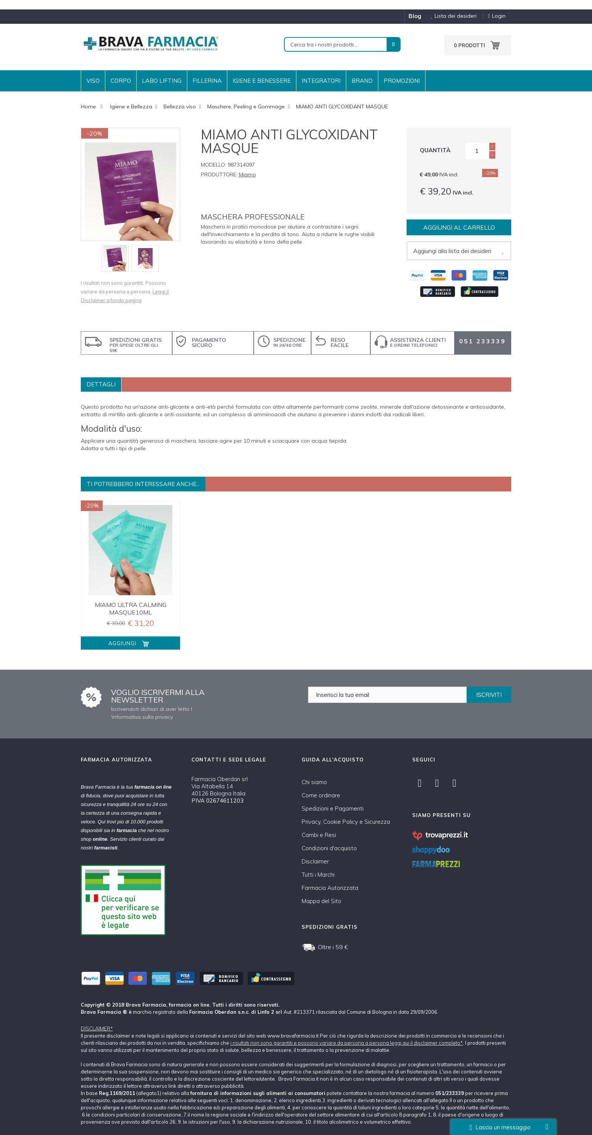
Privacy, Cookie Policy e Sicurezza (346, 821)
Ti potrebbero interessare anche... (143, 484)
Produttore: (219, 174)
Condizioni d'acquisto (329, 848)
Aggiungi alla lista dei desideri (452, 251)
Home (88, 106)
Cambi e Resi (319, 835)
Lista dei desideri (450, 16)
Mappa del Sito (321, 901)
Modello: (213, 164)
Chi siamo (314, 782)
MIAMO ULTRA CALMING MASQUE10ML (130, 608)
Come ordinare (321, 795)
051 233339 (482, 341)
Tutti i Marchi (318, 874)
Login (497, 16)
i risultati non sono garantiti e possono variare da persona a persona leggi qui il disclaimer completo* (346, 1043)
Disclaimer (315, 861)
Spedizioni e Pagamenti (333, 808)
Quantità (435, 150)
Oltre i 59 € (333, 947)
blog (415, 16)
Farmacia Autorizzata (330, 887)
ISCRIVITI (489, 694)
